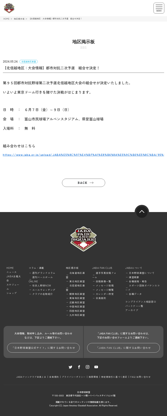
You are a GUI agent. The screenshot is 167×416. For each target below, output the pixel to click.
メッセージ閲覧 (105, 289)
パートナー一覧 (134, 306)
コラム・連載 (36, 268)
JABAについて (133, 268)
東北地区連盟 (77, 281)
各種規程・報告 (138, 281)
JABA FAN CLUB (102, 268)
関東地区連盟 (77, 294)
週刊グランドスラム (44, 273)
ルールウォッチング (44, 289)
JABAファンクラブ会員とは (31, 376)
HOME (6, 19)
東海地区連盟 (77, 298)
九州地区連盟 (77, 315)
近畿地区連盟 (77, 302)
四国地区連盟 (77, 310)
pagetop (142, 212)
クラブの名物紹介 (42, 294)
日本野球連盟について (142, 273)
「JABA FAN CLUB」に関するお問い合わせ (123, 348)
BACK (82, 183)
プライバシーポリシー (74, 376)
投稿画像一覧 (103, 281)
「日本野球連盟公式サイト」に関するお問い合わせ (43, 348)
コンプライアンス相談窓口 (140, 301)
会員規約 (101, 298)
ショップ (11, 293)
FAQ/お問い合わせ (140, 376)
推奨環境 (93, 376)
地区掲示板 (19, 19)
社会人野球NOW (41, 285)
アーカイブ (131, 310)
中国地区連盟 (77, 306)
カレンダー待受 (105, 294)
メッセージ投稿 (105, 285)
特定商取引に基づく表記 (114, 376)
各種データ (135, 294)
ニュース (11, 272)
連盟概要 (134, 277)
